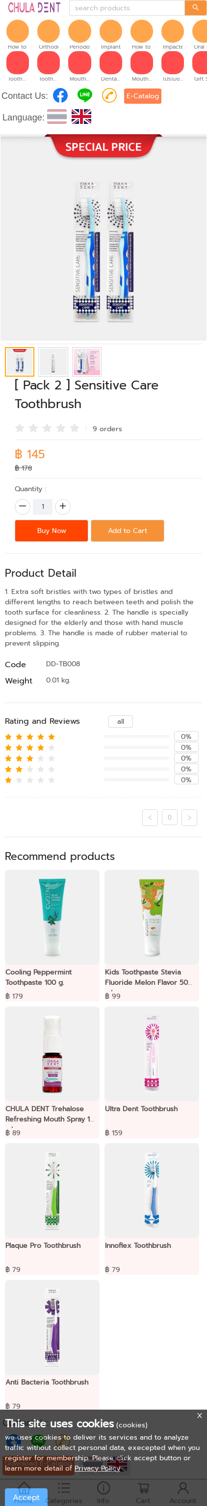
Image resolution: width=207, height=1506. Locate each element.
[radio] (20, 427)
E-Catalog (143, 96)
